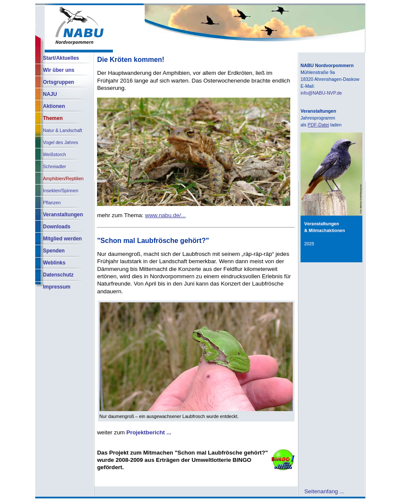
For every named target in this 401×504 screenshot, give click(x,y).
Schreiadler (54, 166)
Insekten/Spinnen (60, 190)
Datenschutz (58, 275)
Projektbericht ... (148, 432)
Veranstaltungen (63, 215)
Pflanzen (52, 202)
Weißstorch (54, 154)
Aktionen (54, 106)
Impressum (56, 287)
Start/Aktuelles (61, 58)
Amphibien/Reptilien (63, 178)
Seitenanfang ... (324, 491)
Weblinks (54, 263)
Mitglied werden (62, 239)
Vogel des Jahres (60, 142)
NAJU (50, 94)
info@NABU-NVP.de (321, 92)
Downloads (56, 227)
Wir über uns (58, 70)
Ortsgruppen (58, 82)
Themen (53, 118)
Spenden (54, 251)
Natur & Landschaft (62, 130)
